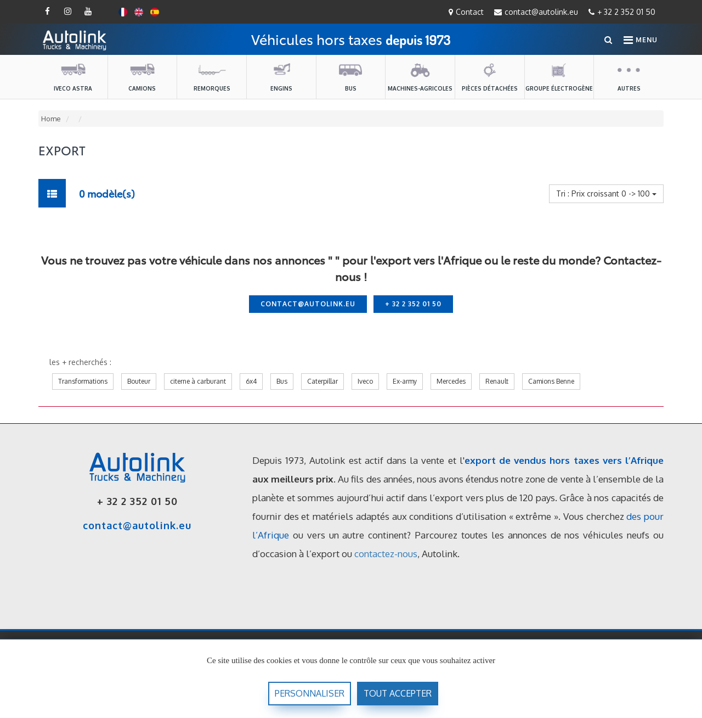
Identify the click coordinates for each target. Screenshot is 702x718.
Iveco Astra (73, 76)
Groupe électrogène (559, 76)
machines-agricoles (420, 76)
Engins (281, 76)
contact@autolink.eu (536, 11)
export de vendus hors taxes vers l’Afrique (564, 460)
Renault (496, 381)
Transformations (82, 381)
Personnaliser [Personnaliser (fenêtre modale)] (309, 693)
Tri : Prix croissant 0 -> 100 (606, 193)
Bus (350, 76)
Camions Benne (551, 381)
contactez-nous (385, 553)
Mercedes (451, 381)
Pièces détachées (490, 76)
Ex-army (405, 381)
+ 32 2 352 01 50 (621, 11)
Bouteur (138, 381)
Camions (142, 76)
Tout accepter (398, 693)
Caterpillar (322, 381)
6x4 (251, 381)
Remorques (212, 76)
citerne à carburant (198, 381)
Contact (466, 11)
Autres (629, 76)
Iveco (365, 381)
